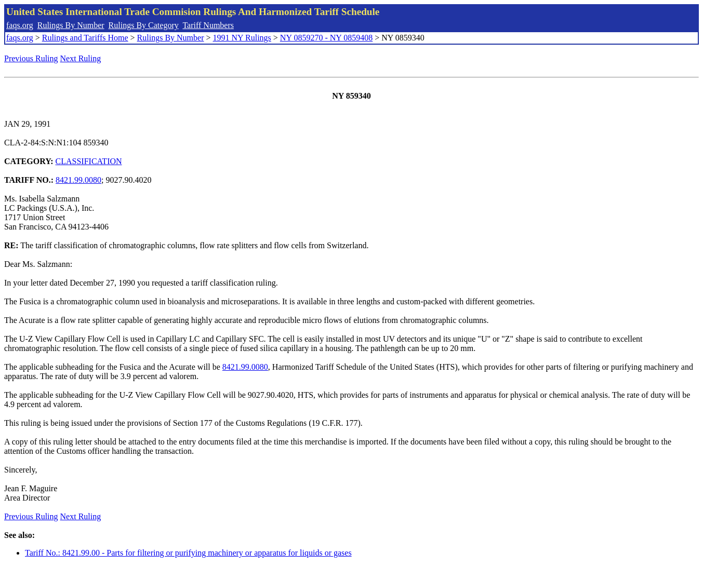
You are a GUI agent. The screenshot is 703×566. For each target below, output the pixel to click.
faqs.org (19, 25)
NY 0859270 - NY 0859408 (326, 37)
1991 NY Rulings (242, 37)
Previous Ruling (31, 58)
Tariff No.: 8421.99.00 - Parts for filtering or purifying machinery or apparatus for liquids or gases (188, 552)
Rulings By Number (70, 25)
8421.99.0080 (78, 180)
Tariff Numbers (208, 25)
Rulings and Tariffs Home (85, 37)
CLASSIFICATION (89, 161)
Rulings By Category (144, 25)
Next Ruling (80, 58)
